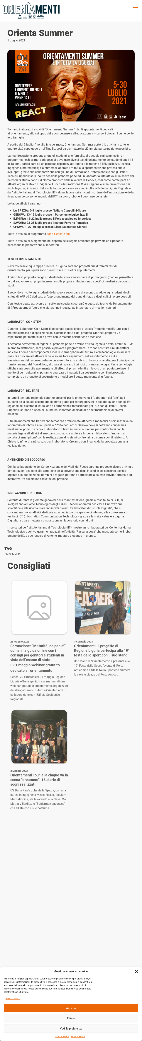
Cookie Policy (62, 1036)
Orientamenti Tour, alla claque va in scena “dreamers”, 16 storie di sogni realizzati (39, 793)
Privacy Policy (78, 1036)
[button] (136, 971)
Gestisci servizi (13, 998)
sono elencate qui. (58, 236)
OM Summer (12, 554)
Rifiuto (71, 1018)
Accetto (71, 1008)
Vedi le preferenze (71, 1028)
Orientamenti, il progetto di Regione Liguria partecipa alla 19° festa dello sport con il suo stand (101, 664)
